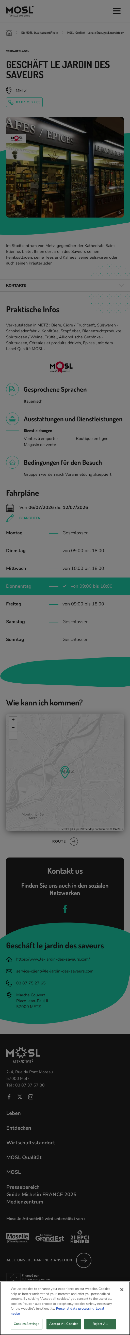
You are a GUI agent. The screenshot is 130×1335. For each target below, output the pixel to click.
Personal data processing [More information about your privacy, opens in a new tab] (75, 1318)
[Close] (121, 1299)
